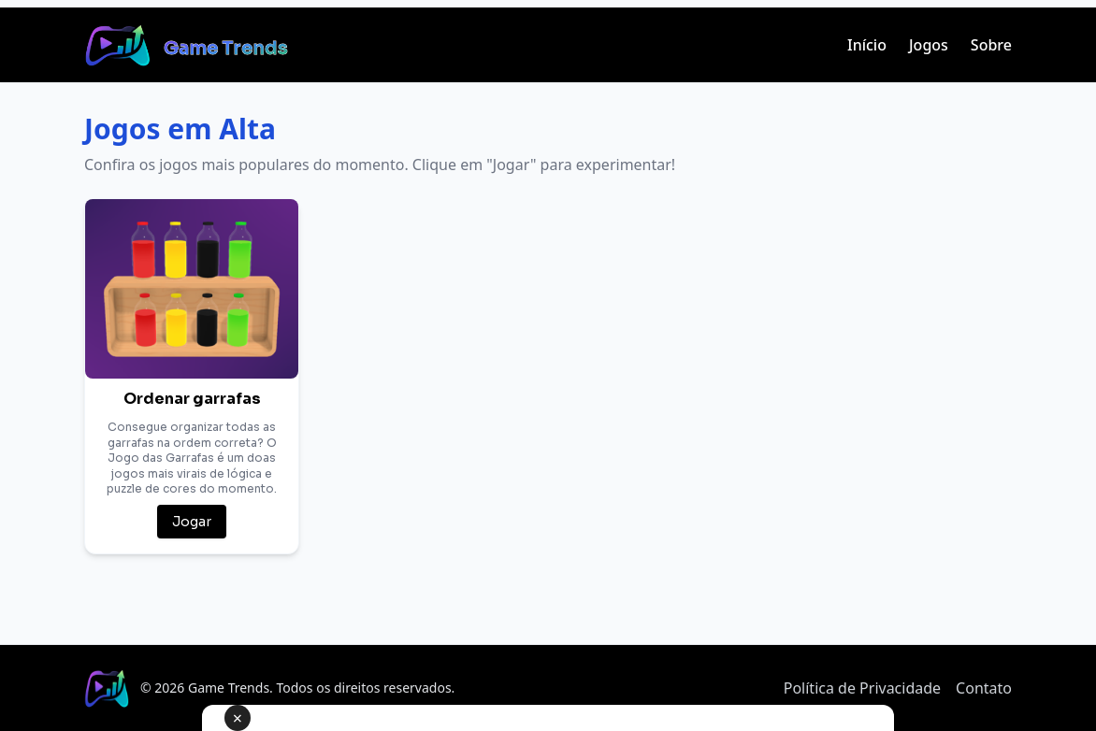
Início (867, 45)
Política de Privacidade (862, 688)
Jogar (191, 521)
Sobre (991, 45)
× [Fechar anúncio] (237, 718)
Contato (984, 688)
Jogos (928, 45)
